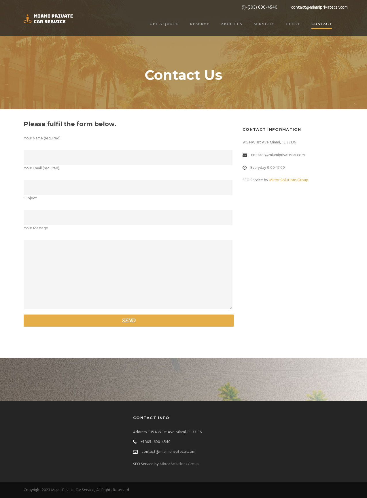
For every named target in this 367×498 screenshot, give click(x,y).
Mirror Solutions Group (288, 180)
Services (264, 24)
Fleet (293, 24)
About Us (231, 24)
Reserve (199, 24)
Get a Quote (164, 24)
